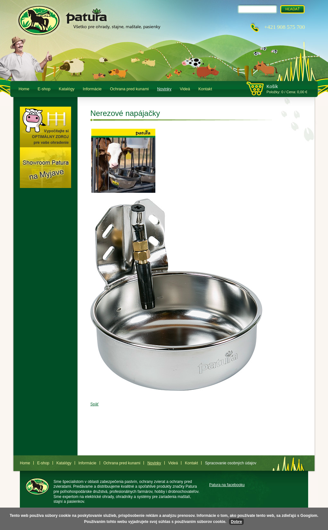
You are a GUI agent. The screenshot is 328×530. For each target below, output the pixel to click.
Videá (185, 89)
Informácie (92, 89)
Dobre (236, 521)
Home (24, 89)
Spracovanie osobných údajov (230, 463)
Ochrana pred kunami (129, 89)
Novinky (164, 89)
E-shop (44, 89)
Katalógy (67, 89)
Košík (272, 86)
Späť (94, 404)
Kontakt (205, 89)
